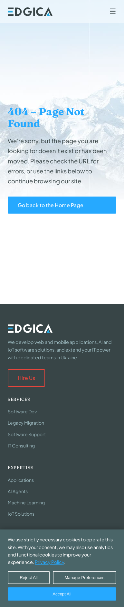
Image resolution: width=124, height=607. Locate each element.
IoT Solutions (21, 514)
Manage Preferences (84, 577)
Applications (21, 480)
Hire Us (26, 377)
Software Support (27, 434)
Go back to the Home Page (50, 205)
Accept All (62, 594)
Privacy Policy (49, 562)
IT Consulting (21, 445)
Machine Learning (26, 502)
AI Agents (18, 491)
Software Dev (22, 411)
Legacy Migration (26, 423)
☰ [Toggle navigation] (112, 11)
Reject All (29, 577)
